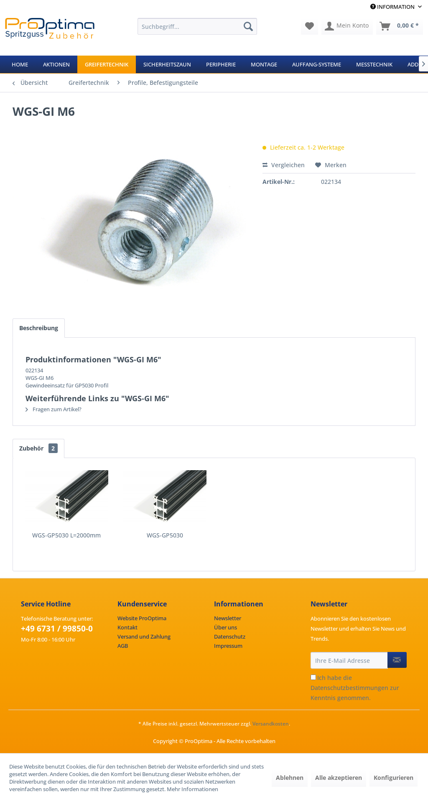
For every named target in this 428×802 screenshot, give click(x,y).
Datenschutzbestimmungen (349, 688)
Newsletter (227, 618)
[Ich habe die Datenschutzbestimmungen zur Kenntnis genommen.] (313, 677)
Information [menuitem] (393, 6)
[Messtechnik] (374, 64)
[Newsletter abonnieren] (397, 660)
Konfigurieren (393, 778)
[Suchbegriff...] (197, 26)
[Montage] (264, 64)
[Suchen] (248, 26)
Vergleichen (283, 165)
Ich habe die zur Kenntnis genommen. (355, 688)
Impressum (228, 645)
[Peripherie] (221, 64)
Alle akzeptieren (338, 778)
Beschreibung (38, 328)
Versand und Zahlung (144, 636)
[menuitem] (197, 26)
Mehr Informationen (192, 789)
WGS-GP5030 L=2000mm (66, 535)
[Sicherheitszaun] (167, 64)
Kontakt (127, 627)
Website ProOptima (141, 618)
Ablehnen (289, 778)
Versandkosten (270, 723)
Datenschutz (229, 636)
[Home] (20, 64)
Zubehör (38, 448)
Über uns (225, 627)
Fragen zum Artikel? (53, 409)
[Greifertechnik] (106, 64)
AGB (122, 645)
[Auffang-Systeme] (317, 64)
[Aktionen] (56, 64)
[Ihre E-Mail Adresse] (349, 660)
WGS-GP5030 (165, 535)
